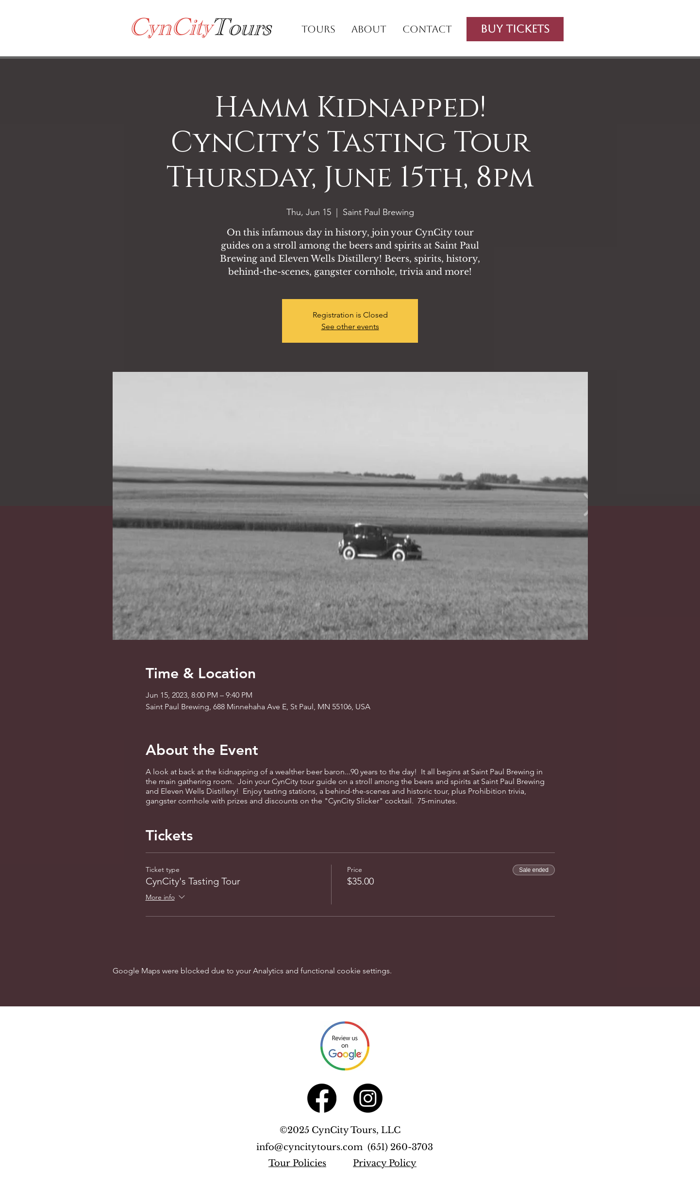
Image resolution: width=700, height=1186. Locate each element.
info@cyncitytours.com (311, 1147)
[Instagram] (368, 1098)
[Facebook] (321, 1098)
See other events (350, 326)
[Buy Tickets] (515, 29)
